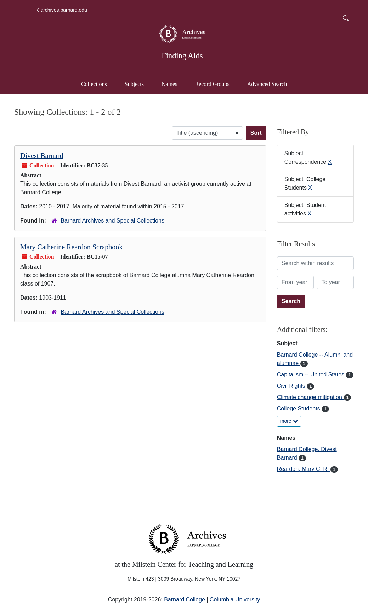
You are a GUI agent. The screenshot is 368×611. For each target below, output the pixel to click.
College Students (299, 408)
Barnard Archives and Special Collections (112, 221)
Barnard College (184, 599)
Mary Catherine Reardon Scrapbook (71, 247)
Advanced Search (270, 83)
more (289, 421)
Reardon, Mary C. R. (303, 469)
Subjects (134, 84)
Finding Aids (182, 55)
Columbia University (235, 599)
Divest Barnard (41, 156)
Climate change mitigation (310, 397)
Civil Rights (292, 386)
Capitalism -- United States (311, 374)
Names (169, 84)
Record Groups (212, 84)
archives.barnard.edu (61, 10)
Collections (94, 84)
